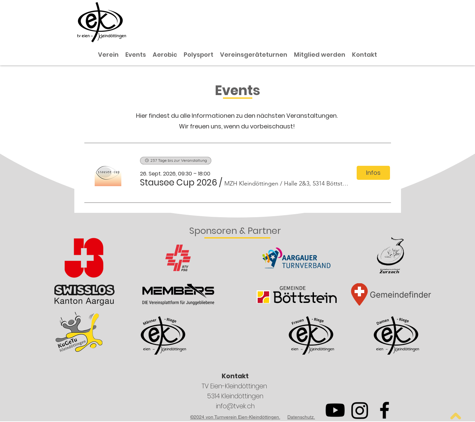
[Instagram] (360, 410)
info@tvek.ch (235, 406)
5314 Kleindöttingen (235, 396)
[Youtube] (335, 410)
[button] (178, 182)
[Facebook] (384, 410)
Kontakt (235, 376)
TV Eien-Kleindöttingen (235, 386)
